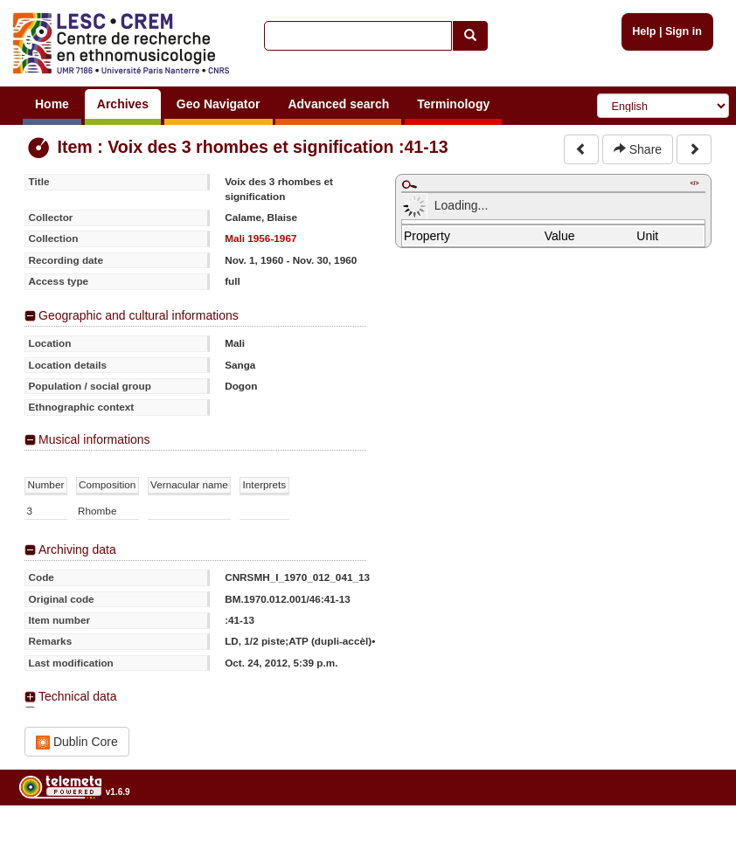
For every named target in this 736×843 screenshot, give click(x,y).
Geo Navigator (218, 104)
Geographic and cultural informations (138, 315)
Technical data (77, 696)
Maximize (409, 184)
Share (638, 149)
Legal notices (693, 836)
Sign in (683, 31)
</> (694, 183)
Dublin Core (77, 742)
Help (644, 31)
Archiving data (77, 549)
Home (52, 104)
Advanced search (338, 104)
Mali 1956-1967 (260, 238)
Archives (123, 104)
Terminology (453, 104)
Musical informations (94, 439)
